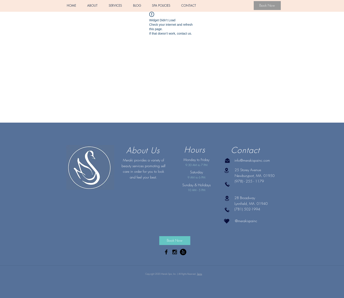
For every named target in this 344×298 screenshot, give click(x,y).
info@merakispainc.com (252, 160)
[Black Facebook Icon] (166, 252)
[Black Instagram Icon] (174, 252)
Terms (199, 273)
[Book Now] (267, 5)
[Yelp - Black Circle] (183, 252)
